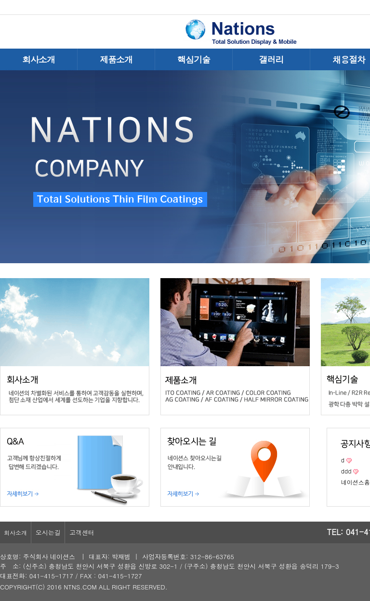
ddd (346, 471)
